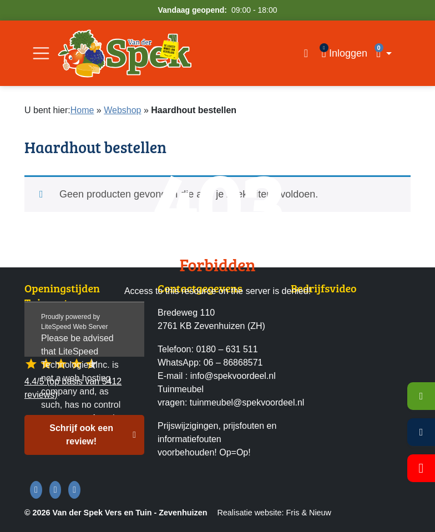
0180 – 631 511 (226, 349)
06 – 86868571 (233, 362)
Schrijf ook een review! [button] (81, 434)
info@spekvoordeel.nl (233, 376)
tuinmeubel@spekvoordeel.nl (247, 402)
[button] (391, 53)
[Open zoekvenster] (306, 53)
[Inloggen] (344, 53)
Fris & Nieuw (308, 512)
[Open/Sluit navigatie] (41, 53)
